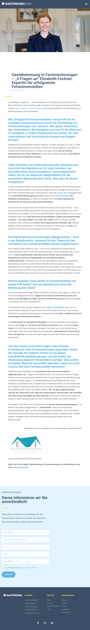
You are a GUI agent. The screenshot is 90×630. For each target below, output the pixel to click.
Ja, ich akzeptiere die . (21, 568)
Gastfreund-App (52, 606)
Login (49, 609)
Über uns (65, 600)
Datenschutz (66, 612)
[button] (86, 4)
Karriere (64, 603)
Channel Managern (61, 196)
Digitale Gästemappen (55, 307)
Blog (48, 600)
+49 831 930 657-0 (31, 610)
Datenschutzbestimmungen (28, 568)
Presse (64, 606)
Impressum (66, 609)
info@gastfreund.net (32, 613)
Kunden (49, 603)
